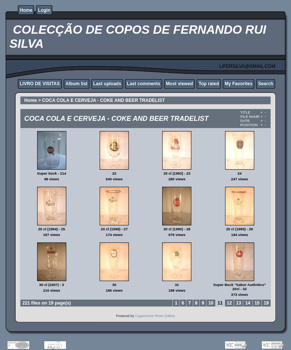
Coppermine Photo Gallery (155, 316)
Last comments (143, 83)
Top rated (209, 83)
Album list (77, 83)
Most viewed (179, 83)
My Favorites (238, 83)
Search (265, 83)
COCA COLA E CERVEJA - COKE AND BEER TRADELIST (103, 100)
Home (26, 10)
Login (44, 10)
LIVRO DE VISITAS (40, 83)
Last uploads (107, 83)
